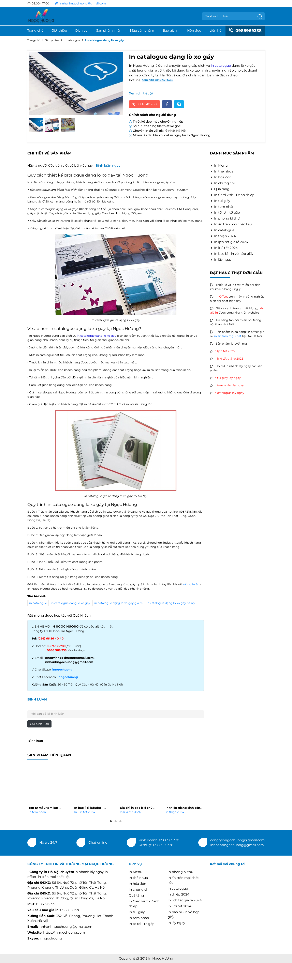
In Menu (219, 165)
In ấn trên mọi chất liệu (231, 224)
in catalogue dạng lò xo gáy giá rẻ (118, 603)
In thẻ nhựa (221, 171)
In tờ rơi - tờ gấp (225, 212)
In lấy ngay (221, 259)
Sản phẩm (52, 40)
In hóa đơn (221, 177)
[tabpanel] (47, 790)
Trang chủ (35, 30)
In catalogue (72, 40)
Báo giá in (170, 30)
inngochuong (62, 669)
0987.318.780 (144, 104)
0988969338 (245, 30)
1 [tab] (111, 821)
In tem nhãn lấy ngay (229, 385)
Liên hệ (215, 30)
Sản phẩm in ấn (108, 30)
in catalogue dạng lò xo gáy (70, 603)
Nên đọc (194, 30)
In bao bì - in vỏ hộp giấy (231, 254)
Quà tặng (219, 189)
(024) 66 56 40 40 (51, 638)
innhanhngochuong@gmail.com (80, 3)
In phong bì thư (225, 218)
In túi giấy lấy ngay (227, 378)
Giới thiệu (59, 30)
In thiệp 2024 (175, 812)
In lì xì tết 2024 (85, 812)
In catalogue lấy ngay (229, 393)
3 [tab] (120, 821)
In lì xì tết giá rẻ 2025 (228, 358)
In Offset (222, 296)
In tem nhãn (37, 812)
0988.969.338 (57, 650)
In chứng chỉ (222, 183)
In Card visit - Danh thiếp (232, 195)
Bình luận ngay (108, 165)
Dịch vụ (81, 30)
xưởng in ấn (190, 584)
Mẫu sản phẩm (142, 30)
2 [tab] (116, 821)
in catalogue (38, 603)
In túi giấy (220, 201)
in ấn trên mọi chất (227, 336)
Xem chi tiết (141, 93)
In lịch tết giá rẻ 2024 (229, 242)
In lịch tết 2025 (224, 351)
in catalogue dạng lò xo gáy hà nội (171, 603)
